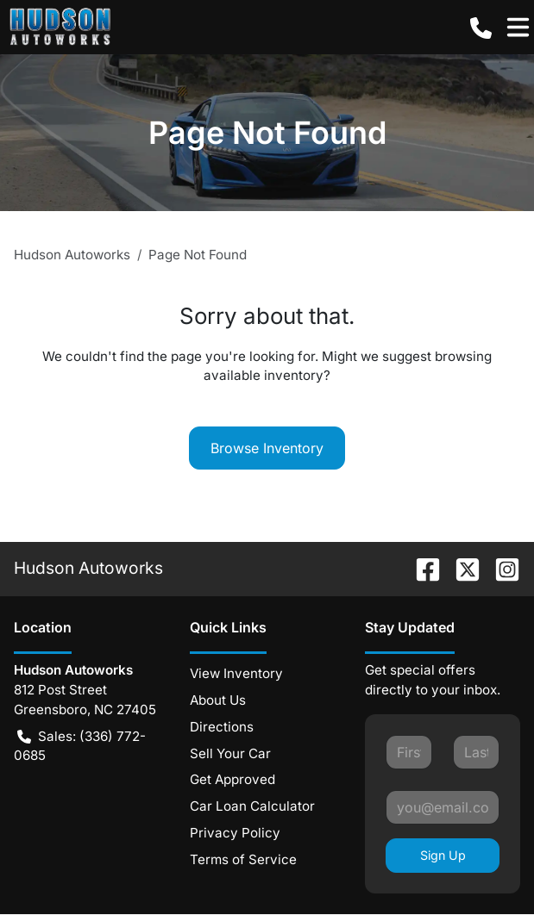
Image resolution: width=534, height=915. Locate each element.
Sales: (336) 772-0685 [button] (80, 745)
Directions (222, 727)
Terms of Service (243, 859)
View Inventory (236, 673)
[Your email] (442, 807)
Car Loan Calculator (252, 806)
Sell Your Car (230, 753)
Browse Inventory (267, 448)
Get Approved (232, 779)
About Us (218, 700)
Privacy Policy (235, 833)
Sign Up (443, 855)
